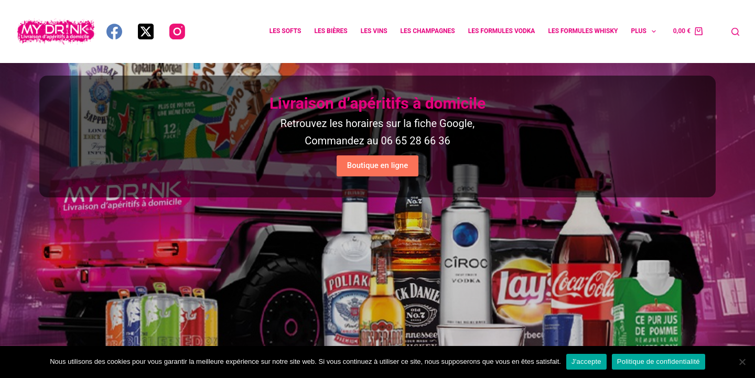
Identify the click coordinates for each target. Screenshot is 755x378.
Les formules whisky (583, 31)
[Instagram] (177, 31)
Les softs (285, 31)
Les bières (330, 31)
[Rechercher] (735, 32)
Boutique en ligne (377, 165)
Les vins (374, 31)
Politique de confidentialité (658, 361)
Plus (646, 31)
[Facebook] (114, 31)
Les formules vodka (501, 31)
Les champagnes (428, 31)
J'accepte (586, 361)
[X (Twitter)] (146, 31)
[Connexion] (717, 32)
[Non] (742, 361)
